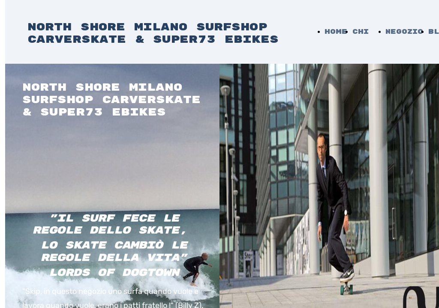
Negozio (404, 32)
